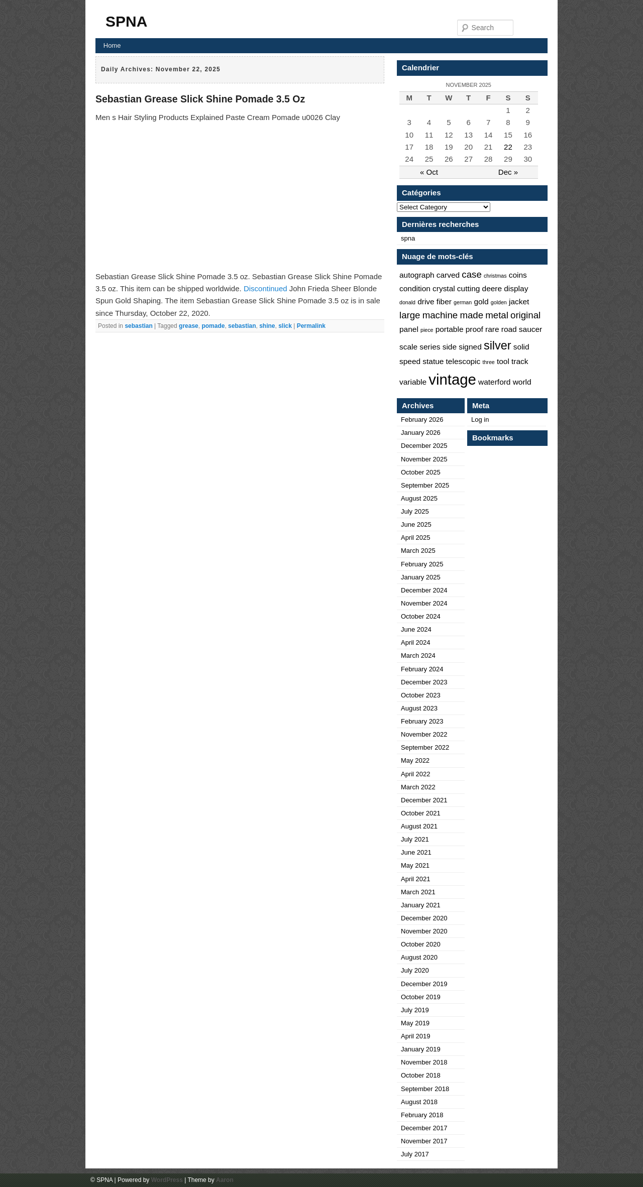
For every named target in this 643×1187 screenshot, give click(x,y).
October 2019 (421, 997)
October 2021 (421, 813)
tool (503, 361)
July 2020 (415, 970)
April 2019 (416, 1036)
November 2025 (424, 459)
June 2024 (416, 629)
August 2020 (419, 957)
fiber (444, 301)
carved (448, 275)
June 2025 (416, 524)
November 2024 (424, 603)
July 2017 (415, 1154)
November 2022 (424, 734)
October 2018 (421, 1075)
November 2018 (424, 1062)
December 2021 (424, 800)
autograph (417, 275)
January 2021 (421, 905)
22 (508, 147)
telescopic (463, 361)
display (516, 288)
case (471, 274)
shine (267, 325)
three (488, 362)
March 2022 (418, 787)
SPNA (126, 21)
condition (415, 288)
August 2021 (419, 826)
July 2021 (415, 839)
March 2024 (418, 655)
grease (188, 325)
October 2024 (421, 616)
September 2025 (425, 485)
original (525, 315)
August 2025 (419, 498)
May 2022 (415, 760)
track (519, 361)
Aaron (225, 1179)
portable (450, 329)
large (409, 315)
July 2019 (415, 1010)
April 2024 (416, 642)
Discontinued (265, 288)
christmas (495, 276)
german (463, 302)
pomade (213, 325)
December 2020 (424, 918)
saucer (530, 329)
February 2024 (422, 669)
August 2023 (419, 708)
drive (426, 301)
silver (497, 345)
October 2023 (421, 695)
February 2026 (422, 419)
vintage (452, 379)
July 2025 (415, 511)
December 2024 (424, 590)
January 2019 (421, 1049)
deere (492, 288)
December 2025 (424, 445)
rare (492, 329)
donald (407, 302)
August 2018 (419, 1102)
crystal (444, 288)
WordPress (167, 1179)
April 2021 (416, 879)
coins (518, 275)
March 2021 (418, 892)
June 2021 (416, 852)
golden (499, 302)
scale (408, 346)
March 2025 (418, 550)
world (522, 382)
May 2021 (415, 865)
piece (426, 330)
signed (470, 346)
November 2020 (424, 931)
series (429, 346)
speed (409, 361)
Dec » (508, 172)
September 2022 (425, 747)
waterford (494, 382)
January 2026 (421, 432)
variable (412, 382)
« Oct (429, 172)
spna (408, 238)
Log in (480, 419)
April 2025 (416, 537)
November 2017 (424, 1141)
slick (285, 325)
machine (440, 315)
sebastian (138, 325)
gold (481, 301)
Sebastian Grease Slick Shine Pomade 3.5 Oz (200, 98)
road (509, 329)
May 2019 (415, 1023)
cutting (468, 288)
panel (408, 329)
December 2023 (424, 682)
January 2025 (421, 577)
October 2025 (421, 472)
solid (521, 346)
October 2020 (421, 944)
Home (112, 45)
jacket (519, 301)
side (450, 346)
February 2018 (422, 1115)
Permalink (311, 325)
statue (433, 361)
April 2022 (416, 774)
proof (474, 329)
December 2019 (424, 984)
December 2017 (424, 1128)
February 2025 (422, 564)
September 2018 (425, 1089)
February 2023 (422, 721)
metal (496, 315)
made (471, 315)
